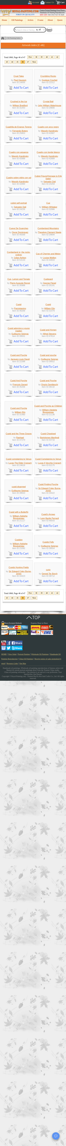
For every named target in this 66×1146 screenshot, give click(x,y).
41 (52, 57)
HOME (4, 1120)
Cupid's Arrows (48, 932)
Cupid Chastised (48, 781)
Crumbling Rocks (48, 100)
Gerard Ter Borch (49, 1039)
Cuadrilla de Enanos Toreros (19, 196)
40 (47, 57)
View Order (12, 1120)
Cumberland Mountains (48, 392)
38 (36, 57)
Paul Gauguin (20, 104)
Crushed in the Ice (18, 149)
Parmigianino (20, 543)
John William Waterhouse (49, 153)
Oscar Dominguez (20, 396)
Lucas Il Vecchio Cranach (49, 834)
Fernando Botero (20, 200)
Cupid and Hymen (48, 588)
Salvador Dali (50, 298)
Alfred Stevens (49, 592)
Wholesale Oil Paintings (40, 1120)
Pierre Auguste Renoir (20, 494)
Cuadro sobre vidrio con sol (18, 294)
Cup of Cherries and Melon (48, 441)
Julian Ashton (20, 445)
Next (34, 62)
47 (28, 62)
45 (17, 62)
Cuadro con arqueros (18, 245)
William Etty (49, 543)
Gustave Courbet (49, 104)
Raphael (20, 785)
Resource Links (12, 1129)
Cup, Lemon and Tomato (18, 490)
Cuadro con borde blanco (48, 245)
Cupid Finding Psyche (48, 879)
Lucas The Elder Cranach (20, 834)
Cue (48, 343)
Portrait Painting (24, 1120)
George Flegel (49, 494)
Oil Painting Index (13, 38)
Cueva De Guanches (18, 392)
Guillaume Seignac (20, 592)
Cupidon (19, 981)
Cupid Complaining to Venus (48, 830)
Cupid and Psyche (18, 632)
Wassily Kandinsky (49, 200)
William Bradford (19, 153)
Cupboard (48, 490)
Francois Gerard (20, 685)
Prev (30, 57)
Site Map (22, 1129)
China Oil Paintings (26, 1124)
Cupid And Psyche (18, 681)
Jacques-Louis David (20, 636)
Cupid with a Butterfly (18, 930)
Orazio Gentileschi (49, 685)
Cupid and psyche (48, 632)
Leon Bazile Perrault (49, 936)
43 (7, 62)
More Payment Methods (13, 1088)
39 (41, 57)
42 (57, 57)
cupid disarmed (19, 881)
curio (48, 1035)
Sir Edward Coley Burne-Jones (49, 884)
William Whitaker (49, 347)
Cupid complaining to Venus (18, 830)
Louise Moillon (49, 445)
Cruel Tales (19, 100)
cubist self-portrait (19, 343)
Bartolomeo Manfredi (49, 785)
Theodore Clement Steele (49, 396)
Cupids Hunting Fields (19, 1033)
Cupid (18, 539)
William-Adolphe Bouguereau (49, 735)
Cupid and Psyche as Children (48, 730)
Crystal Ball (48, 149)
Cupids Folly (48, 984)
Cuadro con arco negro (48, 196)
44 (12, 62)
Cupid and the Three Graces (19, 781)
